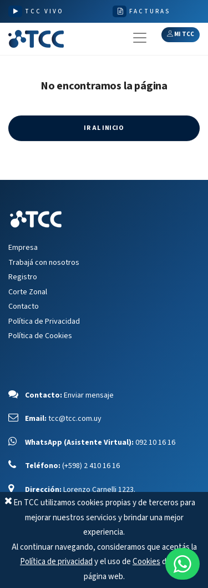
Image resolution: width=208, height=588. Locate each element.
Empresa (23, 247)
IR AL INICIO (104, 128)
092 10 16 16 (155, 442)
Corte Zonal (27, 292)
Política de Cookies (40, 335)
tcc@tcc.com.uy (75, 418)
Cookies (146, 561)
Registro (22, 277)
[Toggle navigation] (140, 37)
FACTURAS (149, 11)
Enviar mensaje (89, 395)
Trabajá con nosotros (43, 262)
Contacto (23, 306)
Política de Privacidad (44, 321)
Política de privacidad (56, 561)
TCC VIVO (44, 11)
